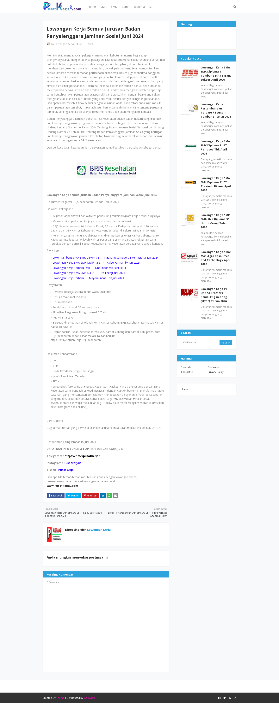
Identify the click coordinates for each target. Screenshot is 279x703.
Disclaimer (214, 367)
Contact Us (187, 372)
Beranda (186, 367)
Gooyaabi (90, 698)
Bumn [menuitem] (125, 7)
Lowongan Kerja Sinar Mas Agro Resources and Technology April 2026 (216, 258)
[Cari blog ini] (200, 342)
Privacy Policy (216, 372)
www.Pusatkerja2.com (62, 486)
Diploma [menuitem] (139, 7)
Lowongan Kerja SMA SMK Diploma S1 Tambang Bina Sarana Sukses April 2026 (216, 73)
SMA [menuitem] (103, 7)
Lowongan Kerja (64, 44)
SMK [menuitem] (114, 7)
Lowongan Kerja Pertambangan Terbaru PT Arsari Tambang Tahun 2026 (216, 110)
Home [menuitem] (92, 7)
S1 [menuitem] (151, 7)
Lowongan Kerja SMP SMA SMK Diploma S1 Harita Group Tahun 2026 (215, 221)
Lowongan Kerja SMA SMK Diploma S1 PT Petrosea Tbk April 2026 (215, 147)
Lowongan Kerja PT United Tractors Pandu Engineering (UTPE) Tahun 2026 (214, 295)
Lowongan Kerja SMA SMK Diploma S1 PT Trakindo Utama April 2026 (216, 184)
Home (184, 389)
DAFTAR (157, 428)
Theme (60, 698)
